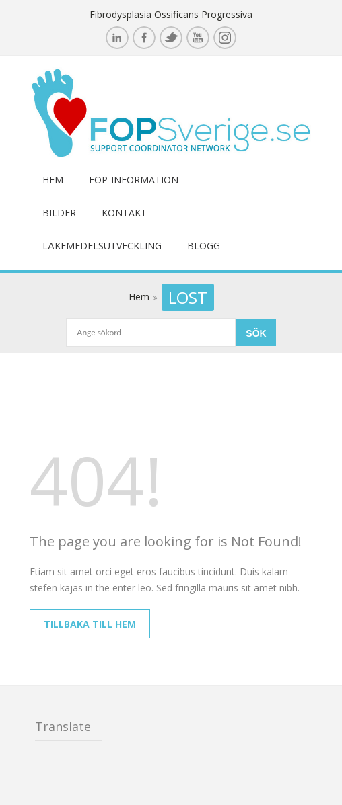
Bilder (59, 212)
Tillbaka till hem (90, 624)
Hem (52, 179)
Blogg (203, 245)
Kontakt (124, 212)
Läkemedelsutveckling (102, 245)
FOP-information (133, 179)
